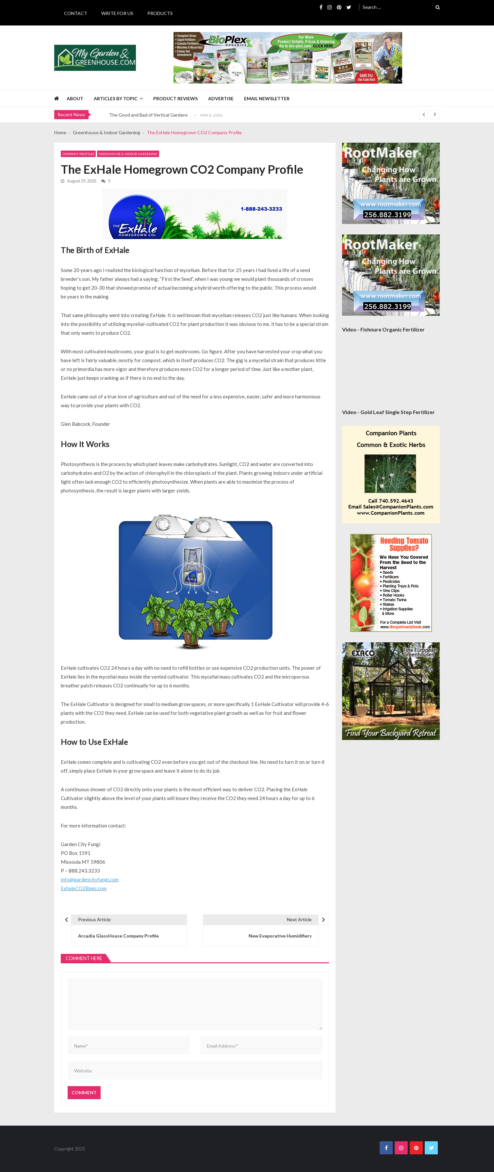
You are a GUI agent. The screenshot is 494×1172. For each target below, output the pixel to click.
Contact (75, 13)
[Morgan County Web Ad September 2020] (391, 583)
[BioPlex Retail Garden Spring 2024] (287, 58)
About (75, 98)
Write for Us (117, 13)
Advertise (221, 98)
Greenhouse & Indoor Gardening (128, 154)
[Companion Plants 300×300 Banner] (391, 474)
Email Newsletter (266, 98)
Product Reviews (175, 98)
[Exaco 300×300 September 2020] (391, 691)
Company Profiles (78, 154)
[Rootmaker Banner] (391, 183)
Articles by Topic (116, 98)
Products (160, 13)
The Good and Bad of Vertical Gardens (148, 115)
